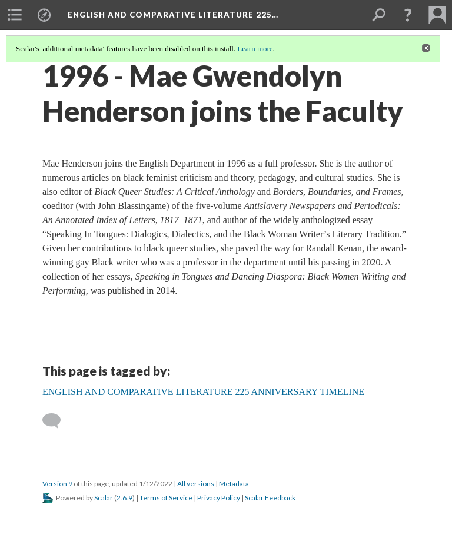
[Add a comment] (56, 421)
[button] (408, 14)
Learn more (254, 48)
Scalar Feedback (270, 497)
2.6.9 (124, 497)
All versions (195, 483)
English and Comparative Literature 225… (173, 14)
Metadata (234, 483)
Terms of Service (165, 497)
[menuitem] (14, 14)
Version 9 (57, 483)
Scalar (103, 497)
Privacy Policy (218, 497)
